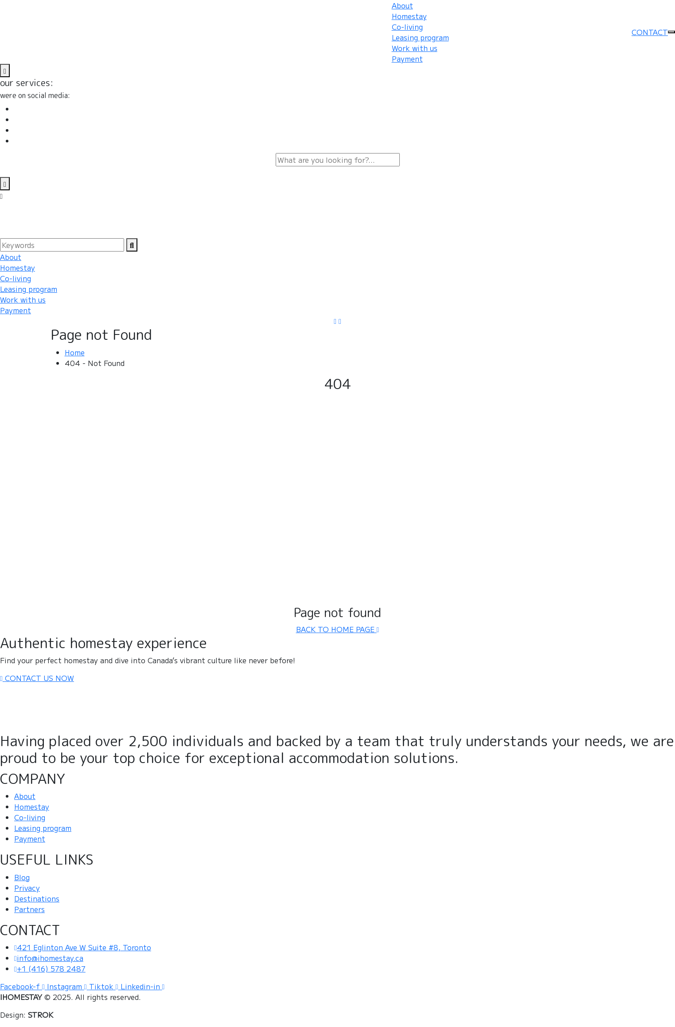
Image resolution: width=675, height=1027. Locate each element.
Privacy (27, 887)
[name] (5, 70)
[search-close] (5, 183)
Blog (22, 877)
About (402, 5)
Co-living (407, 26)
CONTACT (650, 32)
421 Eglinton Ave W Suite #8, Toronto (82, 947)
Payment (407, 58)
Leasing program (420, 37)
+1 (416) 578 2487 (50, 968)
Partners (29, 909)
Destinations (36, 898)
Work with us (414, 48)
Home (75, 352)
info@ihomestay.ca (48, 957)
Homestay (409, 16)
